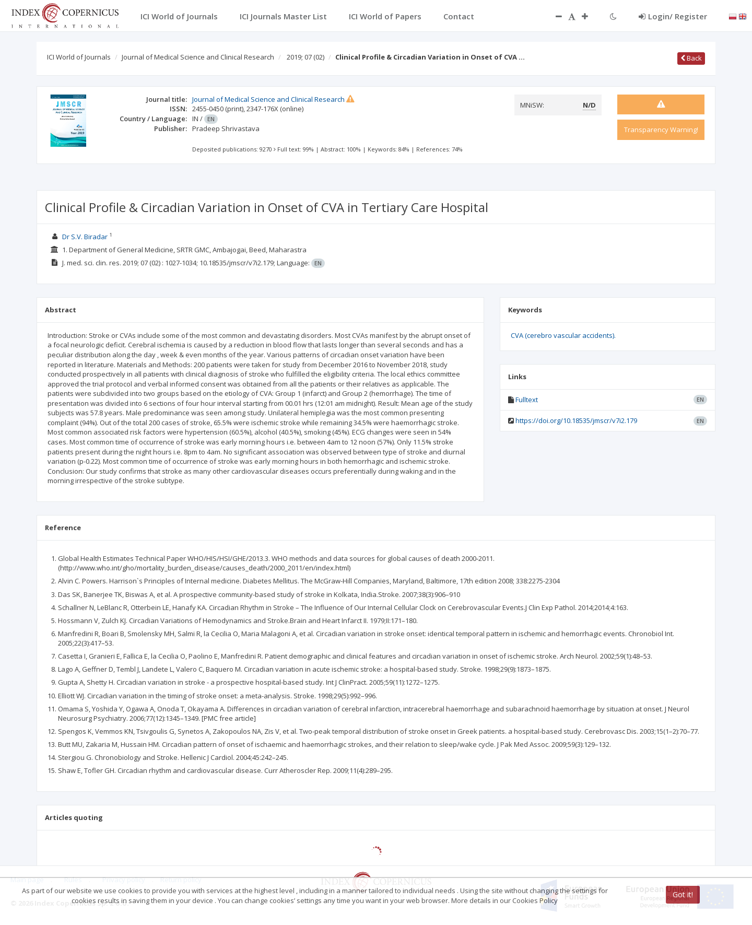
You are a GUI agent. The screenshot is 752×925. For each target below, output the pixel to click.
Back (691, 58)
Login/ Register (673, 16)
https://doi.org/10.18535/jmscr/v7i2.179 (576, 420)
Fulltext (526, 399)
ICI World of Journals (79, 57)
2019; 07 (305, 57)
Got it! (683, 894)
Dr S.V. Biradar (85, 236)
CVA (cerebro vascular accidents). (563, 335)
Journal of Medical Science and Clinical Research (198, 57)
